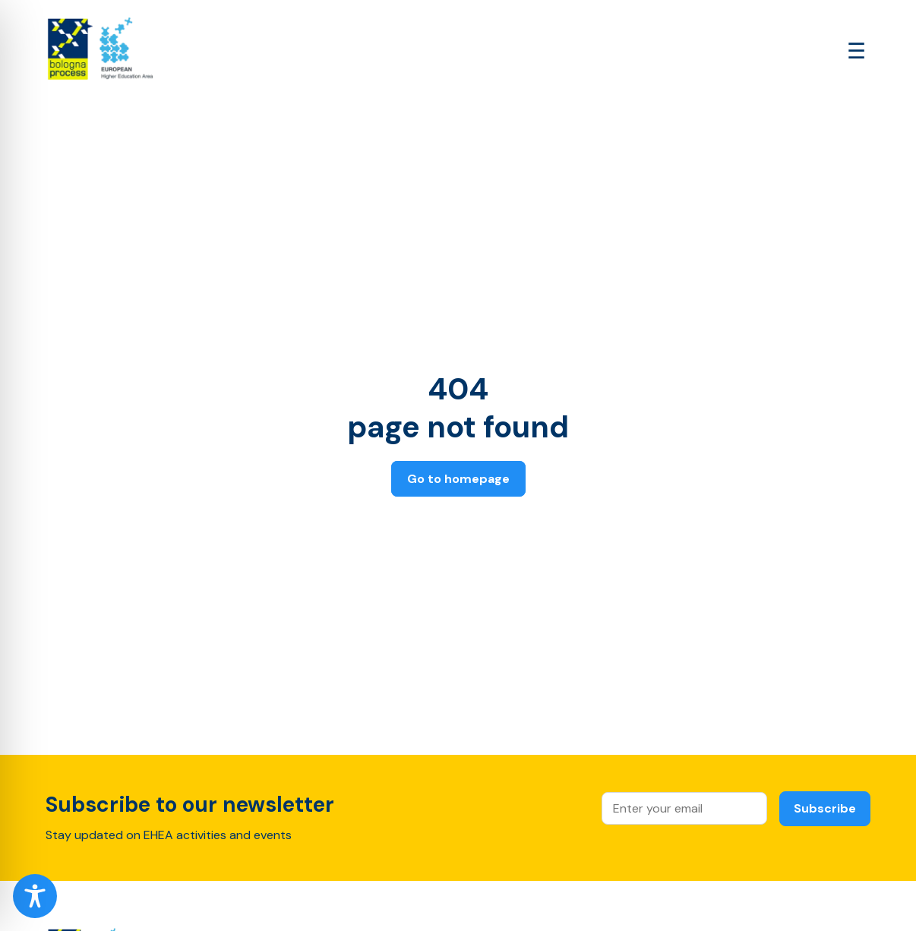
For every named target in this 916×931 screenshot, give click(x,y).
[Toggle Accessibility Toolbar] (34, 896)
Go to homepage (458, 479)
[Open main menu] (856, 51)
